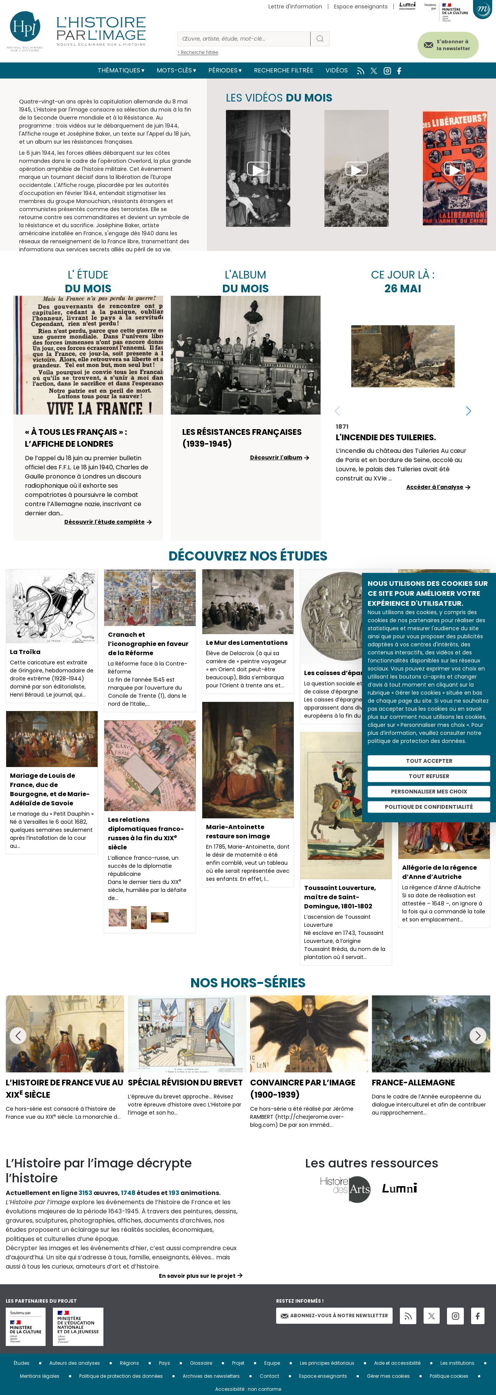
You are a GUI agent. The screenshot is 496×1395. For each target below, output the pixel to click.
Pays (164, 1363)
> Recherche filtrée (197, 52)
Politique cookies (449, 1376)
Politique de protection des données (121, 1376)
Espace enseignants (361, 6)
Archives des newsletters (211, 1376)
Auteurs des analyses (74, 1363)
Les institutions (457, 1363)
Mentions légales (39, 1376)
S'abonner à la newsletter (453, 45)
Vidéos (337, 70)
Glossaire (201, 1363)
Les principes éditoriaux (327, 1363)
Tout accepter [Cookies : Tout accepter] (429, 761)
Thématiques (119, 70)
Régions (129, 1363)
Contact (269, 1376)
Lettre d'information (295, 6)
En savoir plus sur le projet (197, 1276)
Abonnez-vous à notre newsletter (334, 1315)
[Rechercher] (244, 38)
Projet (238, 1363)
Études (21, 1363)
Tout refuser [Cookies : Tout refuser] (429, 776)
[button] (468, 410)
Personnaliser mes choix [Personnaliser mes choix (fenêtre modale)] (429, 791)
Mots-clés (174, 70)
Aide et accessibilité (397, 1363)
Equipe (272, 1363)
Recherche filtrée (283, 70)
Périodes (222, 70)
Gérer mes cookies (388, 1376)
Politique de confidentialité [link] (429, 807)
